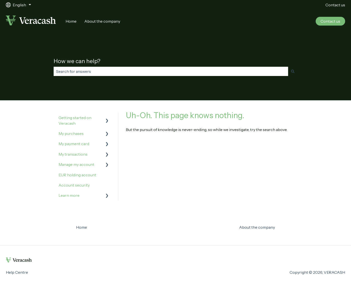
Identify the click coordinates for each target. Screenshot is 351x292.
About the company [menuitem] (257, 227)
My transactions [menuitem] (73, 154)
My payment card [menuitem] (73, 143)
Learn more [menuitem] (68, 195)
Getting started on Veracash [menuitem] (74, 120)
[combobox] (171, 71)
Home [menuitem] (81, 227)
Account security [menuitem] (74, 185)
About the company (102, 21)
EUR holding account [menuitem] (77, 174)
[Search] (292, 71)
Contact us (335, 4)
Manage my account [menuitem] (76, 164)
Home (71, 21)
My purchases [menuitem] (71, 133)
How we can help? (77, 61)
